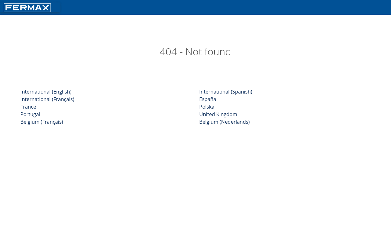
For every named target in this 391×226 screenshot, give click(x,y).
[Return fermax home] (27, 7)
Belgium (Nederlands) (224, 121)
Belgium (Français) (41, 121)
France (28, 106)
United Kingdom (218, 114)
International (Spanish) (225, 91)
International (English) (46, 91)
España (207, 99)
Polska (206, 106)
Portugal (30, 114)
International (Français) (47, 99)
